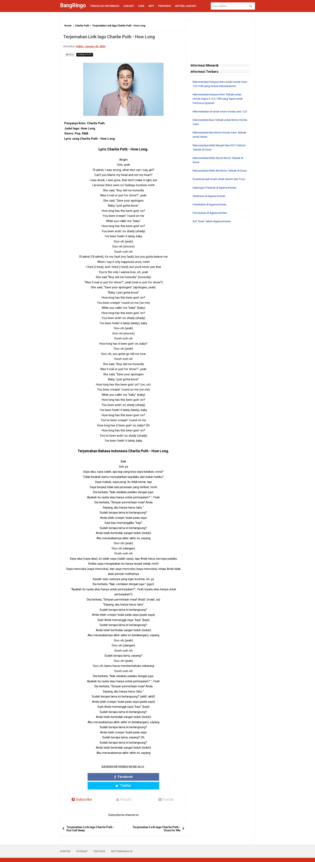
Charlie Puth (82, 25)
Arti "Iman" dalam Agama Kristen (213, 229)
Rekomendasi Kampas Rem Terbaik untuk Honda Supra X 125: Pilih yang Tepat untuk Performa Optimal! (219, 98)
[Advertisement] (221, 295)
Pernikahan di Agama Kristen (211, 212)
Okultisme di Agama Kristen (210, 203)
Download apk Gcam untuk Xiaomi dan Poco (220, 187)
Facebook (107, 777)
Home (68, 25)
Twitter (139, 777)
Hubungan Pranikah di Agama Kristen (216, 195)
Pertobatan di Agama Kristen (211, 220)
